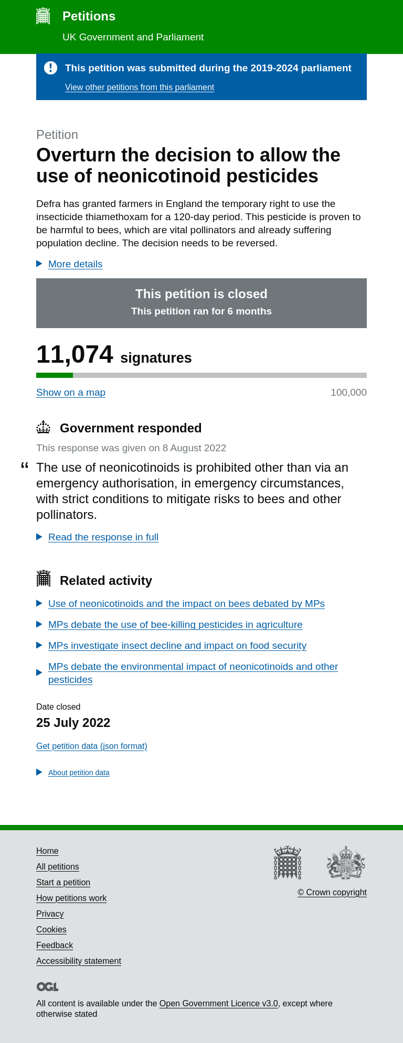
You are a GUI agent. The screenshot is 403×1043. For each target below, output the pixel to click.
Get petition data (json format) (91, 746)
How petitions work (71, 898)
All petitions (57, 866)
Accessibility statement (78, 961)
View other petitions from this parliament (139, 87)
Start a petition (63, 882)
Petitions (88, 16)
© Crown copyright (332, 892)
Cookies (51, 929)
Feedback (54, 945)
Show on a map (70, 392)
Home (47, 850)
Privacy (49, 913)
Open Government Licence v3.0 (219, 1003)
